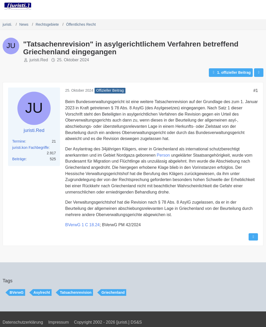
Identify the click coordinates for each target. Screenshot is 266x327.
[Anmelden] (246, 6)
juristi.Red (38, 60)
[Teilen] (258, 72)
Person (163, 155)
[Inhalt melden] (253, 237)
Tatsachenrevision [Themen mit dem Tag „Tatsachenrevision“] (76, 292)
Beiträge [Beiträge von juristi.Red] (19, 159)
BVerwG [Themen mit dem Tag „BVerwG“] (17, 292)
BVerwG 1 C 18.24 (82, 225)
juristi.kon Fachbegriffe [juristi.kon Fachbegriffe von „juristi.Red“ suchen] (30, 147)
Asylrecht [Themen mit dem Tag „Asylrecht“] (42, 292)
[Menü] (259, 6)
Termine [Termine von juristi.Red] (18, 141)
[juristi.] (18, 6)
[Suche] (233, 6)
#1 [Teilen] (255, 90)
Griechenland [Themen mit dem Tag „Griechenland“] (112, 292)
